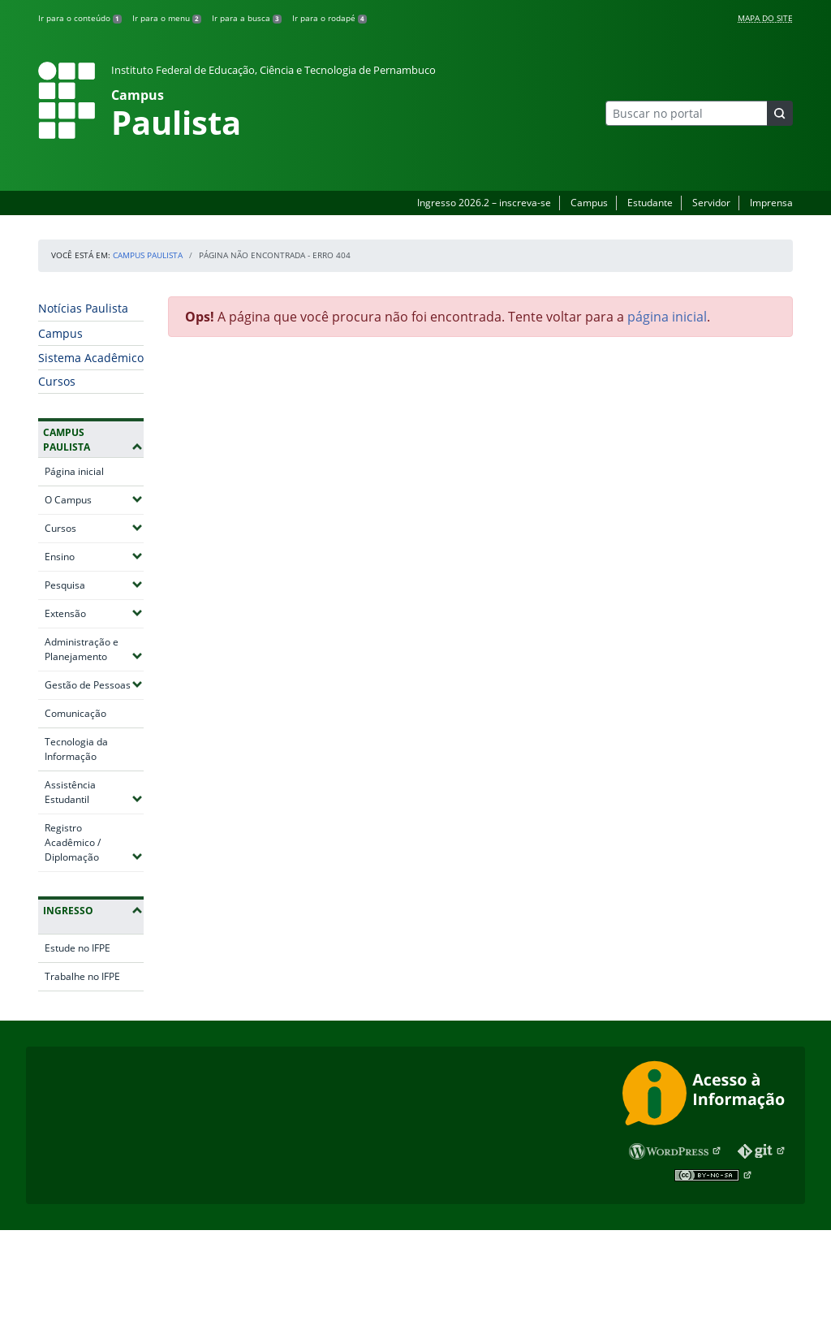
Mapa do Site (765, 18)
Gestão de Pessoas (94, 684)
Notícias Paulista (83, 308)
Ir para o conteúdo (80, 18)
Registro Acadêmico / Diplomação (94, 842)
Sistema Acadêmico (91, 357)
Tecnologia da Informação (76, 749)
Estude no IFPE (77, 948)
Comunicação (75, 713)
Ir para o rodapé (329, 18)
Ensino (94, 556)
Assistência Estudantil (94, 792)
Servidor (711, 202)
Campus (589, 202)
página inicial (667, 317)
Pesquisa (94, 584)
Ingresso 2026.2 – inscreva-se (484, 202)
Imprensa (771, 202)
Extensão (94, 613)
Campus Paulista (148, 255)
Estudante (650, 202)
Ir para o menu (166, 18)
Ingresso (68, 910)
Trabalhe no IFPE (82, 976)
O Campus (94, 499)
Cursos (56, 381)
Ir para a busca (247, 18)
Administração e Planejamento (94, 649)
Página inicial (74, 471)
